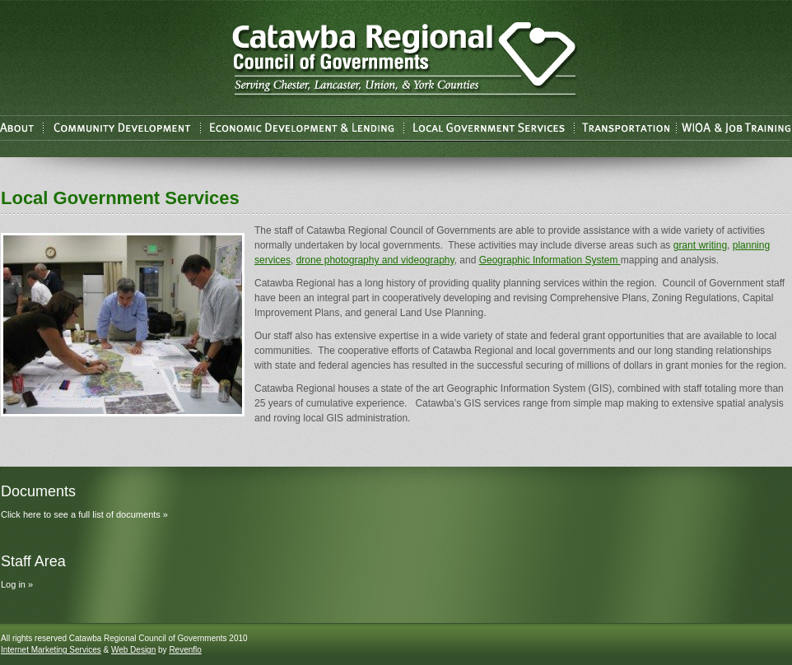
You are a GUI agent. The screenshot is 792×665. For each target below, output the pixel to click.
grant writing (700, 245)
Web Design (133, 649)
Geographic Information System (550, 260)
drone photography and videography (375, 260)
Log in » (17, 584)
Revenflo (185, 649)
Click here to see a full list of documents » (84, 514)
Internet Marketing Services (51, 649)
